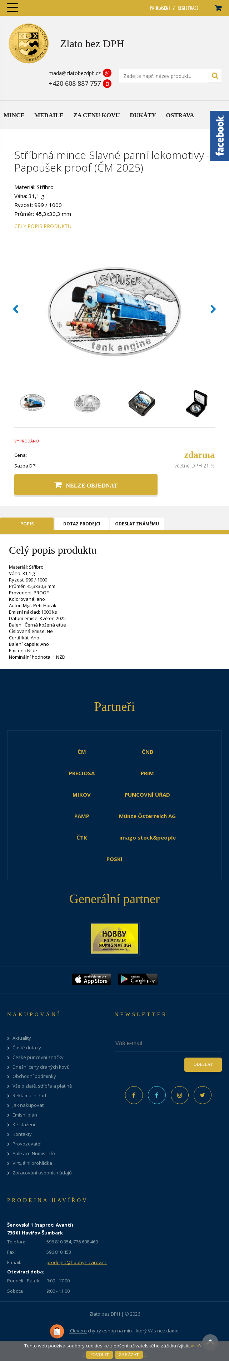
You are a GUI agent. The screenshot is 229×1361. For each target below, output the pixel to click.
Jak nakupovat (28, 1105)
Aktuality (22, 1038)
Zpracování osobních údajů (42, 1173)
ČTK (81, 837)
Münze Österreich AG (147, 816)
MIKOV (82, 794)
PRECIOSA (82, 773)
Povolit (99, 1354)
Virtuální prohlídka (32, 1163)
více (195, 1345)
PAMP (81, 816)
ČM (82, 751)
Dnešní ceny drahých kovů (41, 1067)
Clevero (68, 1331)
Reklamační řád (29, 1095)
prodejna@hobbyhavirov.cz (76, 1262)
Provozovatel (27, 1144)
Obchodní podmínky (34, 1076)
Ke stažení (24, 1124)
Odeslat (203, 1064)
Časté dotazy (27, 1047)
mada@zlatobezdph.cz (75, 73)
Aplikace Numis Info (34, 1153)
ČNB (147, 751)
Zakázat (129, 1354)
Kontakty (22, 1134)
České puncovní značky (38, 1057)
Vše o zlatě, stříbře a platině (42, 1086)
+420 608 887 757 (75, 83)
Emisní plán (25, 1115)
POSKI (114, 858)
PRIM (147, 773)
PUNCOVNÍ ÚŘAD (147, 794)
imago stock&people (147, 837)
